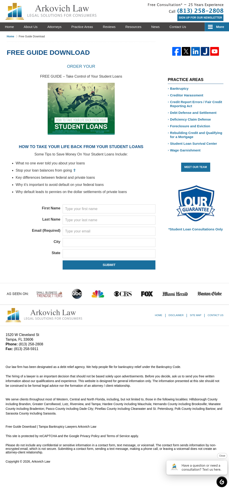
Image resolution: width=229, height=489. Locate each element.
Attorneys (54, 27)
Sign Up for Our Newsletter (200, 17)
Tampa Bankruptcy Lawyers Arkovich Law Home (51, 11)
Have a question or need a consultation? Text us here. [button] (195, 467)
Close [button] (222, 455)
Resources (133, 27)
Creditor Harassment (186, 95)
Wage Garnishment (185, 150)
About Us (31, 27)
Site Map (195, 315)
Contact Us (178, 27)
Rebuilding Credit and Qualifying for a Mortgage (196, 135)
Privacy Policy (90, 436)
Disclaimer (176, 315)
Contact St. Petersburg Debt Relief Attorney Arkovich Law (185, 8)
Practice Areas (82, 27)
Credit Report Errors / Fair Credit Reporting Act (196, 104)
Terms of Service (118, 436)
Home (9, 27)
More (220, 27)
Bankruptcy (179, 88)
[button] (221, 481)
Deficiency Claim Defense (190, 119)
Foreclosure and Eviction (190, 126)
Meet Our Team (195, 167)
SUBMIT (109, 265)
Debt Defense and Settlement (193, 113)
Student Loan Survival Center (193, 143)
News (155, 27)
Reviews (109, 27)
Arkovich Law (41, 461)
